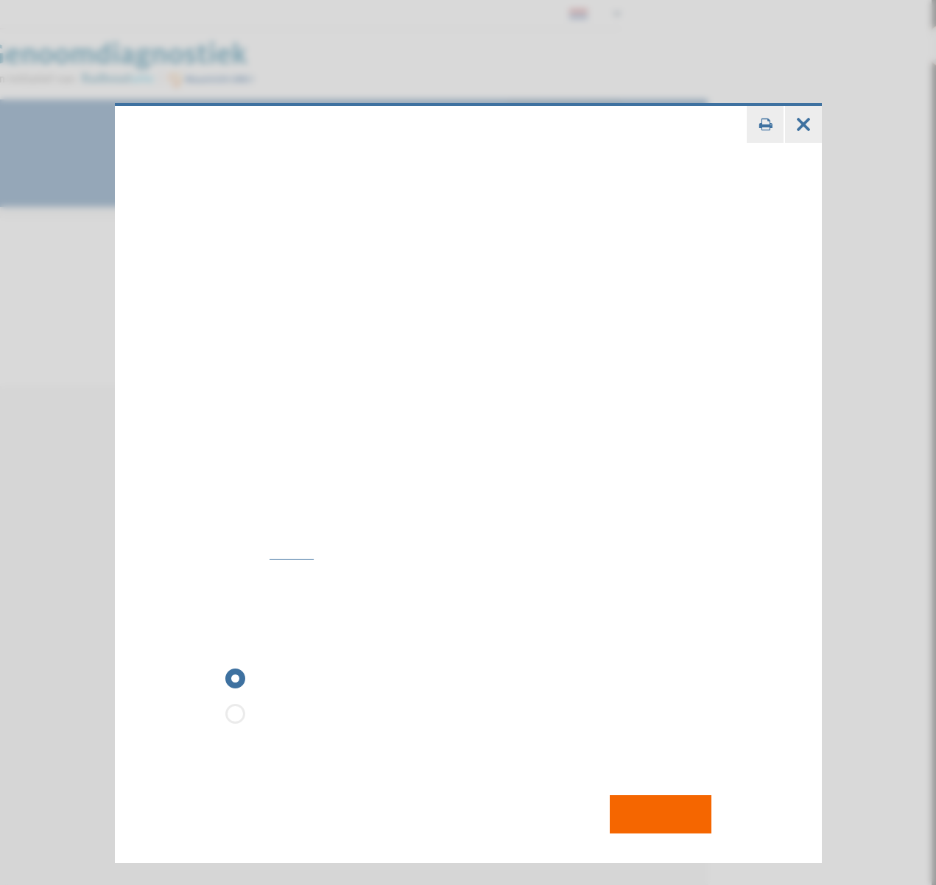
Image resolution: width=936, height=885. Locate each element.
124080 (283, 532)
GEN (237, 628)
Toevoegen (663, 793)
